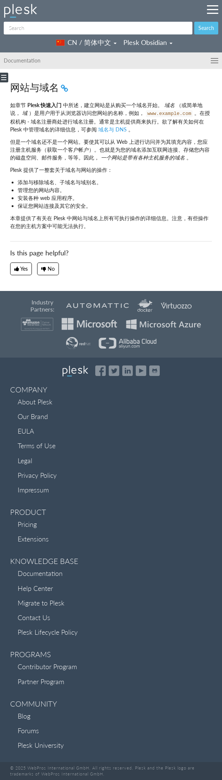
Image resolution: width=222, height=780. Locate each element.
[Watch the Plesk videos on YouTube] (141, 370)
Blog (24, 716)
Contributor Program (47, 666)
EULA (26, 431)
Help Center (35, 588)
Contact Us (34, 617)
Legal (25, 460)
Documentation (40, 573)
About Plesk (35, 402)
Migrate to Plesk (41, 603)
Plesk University (41, 745)
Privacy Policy (37, 475)
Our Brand (33, 416)
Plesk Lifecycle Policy (48, 632)
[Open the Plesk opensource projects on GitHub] (154, 370)
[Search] (98, 28)
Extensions (33, 539)
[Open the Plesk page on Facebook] (100, 370)
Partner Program (41, 681)
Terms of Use (37, 445)
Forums (28, 730)
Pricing (27, 524)
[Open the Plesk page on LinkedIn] (127, 370)
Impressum (33, 490)
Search (206, 28)
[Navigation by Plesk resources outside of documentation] (212, 9)
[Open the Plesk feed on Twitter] (114, 370)
